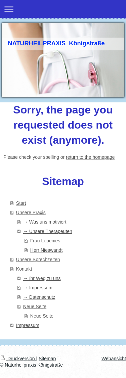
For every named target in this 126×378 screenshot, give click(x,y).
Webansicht (113, 358)
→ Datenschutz (39, 297)
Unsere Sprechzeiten (38, 259)
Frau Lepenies (45, 240)
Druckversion (18, 358)
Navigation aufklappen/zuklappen (63, 9)
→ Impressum (37, 287)
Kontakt (24, 269)
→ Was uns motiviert (45, 222)
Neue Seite (34, 306)
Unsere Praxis (31, 212)
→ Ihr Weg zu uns (42, 278)
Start (21, 203)
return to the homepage (90, 157)
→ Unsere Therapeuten (47, 231)
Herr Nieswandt (46, 250)
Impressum (27, 325)
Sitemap (47, 358)
